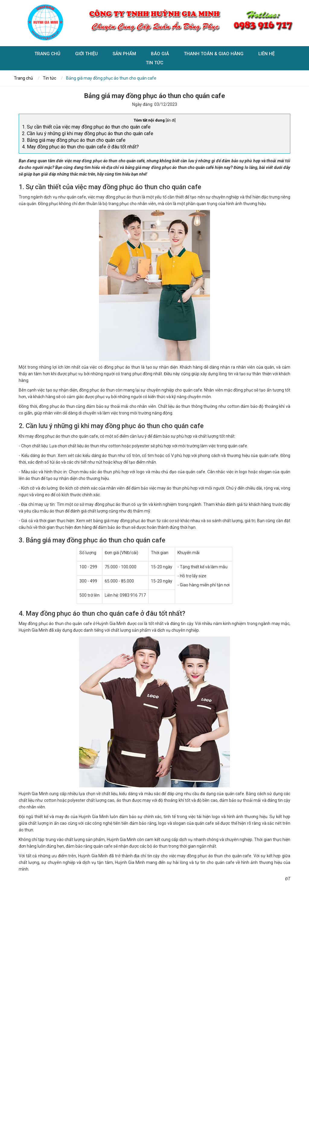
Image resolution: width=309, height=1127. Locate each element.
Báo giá (160, 54)
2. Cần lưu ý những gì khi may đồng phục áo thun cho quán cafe (87, 133)
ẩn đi (171, 120)
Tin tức (154, 63)
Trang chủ (47, 54)
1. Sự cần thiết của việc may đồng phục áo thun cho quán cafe (86, 127)
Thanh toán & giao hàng (214, 54)
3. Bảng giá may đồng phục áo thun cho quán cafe (74, 140)
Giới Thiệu (86, 54)
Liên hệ (266, 54)
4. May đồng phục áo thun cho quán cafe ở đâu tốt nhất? (80, 147)
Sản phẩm (124, 54)
